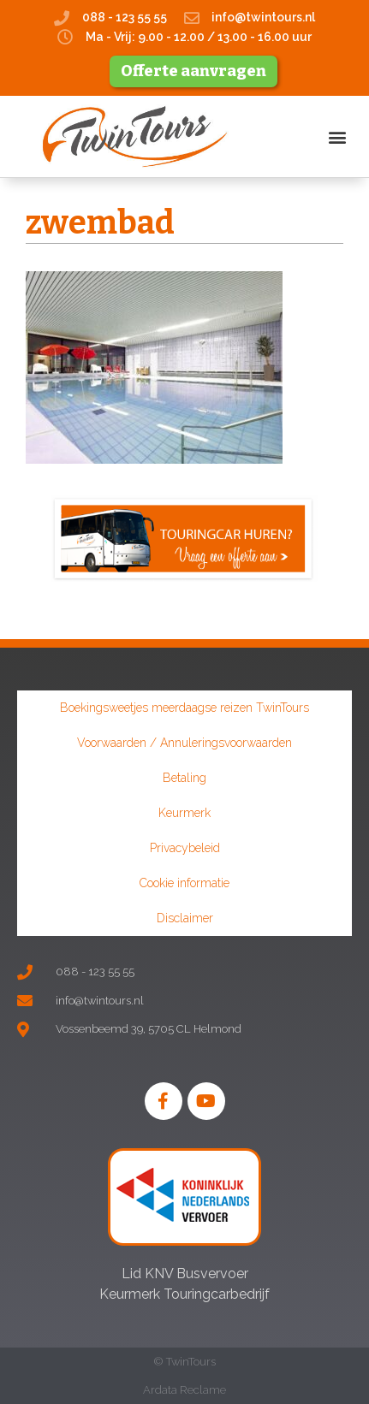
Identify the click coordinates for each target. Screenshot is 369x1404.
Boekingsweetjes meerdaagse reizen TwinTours (184, 707)
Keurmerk (184, 813)
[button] (338, 136)
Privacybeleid (185, 848)
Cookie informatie (184, 883)
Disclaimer (185, 918)
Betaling (184, 778)
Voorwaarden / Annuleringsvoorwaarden (184, 742)
